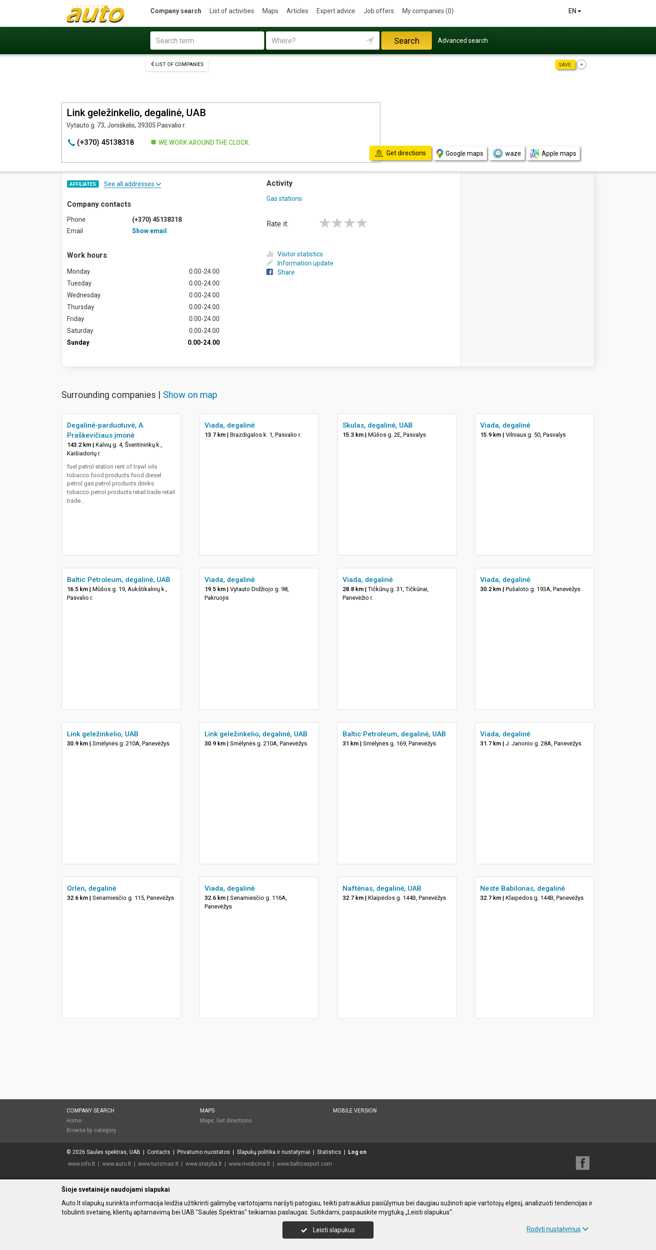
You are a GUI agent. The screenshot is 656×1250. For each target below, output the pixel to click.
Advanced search (463, 40)
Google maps (459, 153)
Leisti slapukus (328, 1230)
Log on (357, 1152)
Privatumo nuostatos (203, 1152)
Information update (299, 263)
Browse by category (91, 1130)
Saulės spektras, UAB (113, 1152)
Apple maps (553, 153)
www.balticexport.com (304, 1164)
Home (74, 1120)
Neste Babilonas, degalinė (522, 888)
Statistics (329, 1152)
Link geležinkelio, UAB (102, 734)
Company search (175, 11)
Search (407, 41)
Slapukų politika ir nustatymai (273, 1152)
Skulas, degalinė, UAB (378, 425)
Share (280, 272)
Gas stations (284, 198)
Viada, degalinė (230, 425)
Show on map (190, 394)
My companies (428, 11)
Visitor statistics (294, 254)
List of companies (177, 64)
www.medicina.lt (249, 1164)
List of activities (232, 11)
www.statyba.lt (203, 1164)
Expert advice (336, 11)
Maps (270, 11)
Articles (297, 11)
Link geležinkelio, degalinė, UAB (256, 734)
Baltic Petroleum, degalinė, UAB (118, 580)
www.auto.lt (116, 1164)
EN (576, 11)
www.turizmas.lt (158, 1164)
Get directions (234, 1120)
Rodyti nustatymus (558, 1229)
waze (506, 153)
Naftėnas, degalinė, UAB (382, 888)
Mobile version (355, 1110)
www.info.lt (81, 1164)
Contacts (158, 1152)
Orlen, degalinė (91, 888)
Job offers (379, 11)
